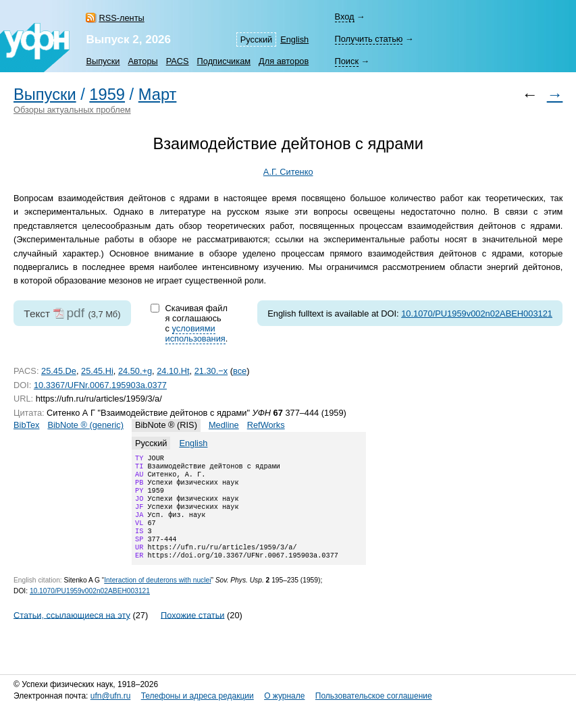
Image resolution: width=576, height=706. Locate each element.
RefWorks (266, 425)
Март (157, 94)
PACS (177, 61)
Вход (345, 16)
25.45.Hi (97, 371)
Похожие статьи (192, 632)
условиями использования (195, 333)
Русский (256, 39)
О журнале (284, 696)
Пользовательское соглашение (373, 696)
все (239, 371)
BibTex (26, 425)
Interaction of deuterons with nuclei (157, 597)
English (294, 39)
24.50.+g (135, 371)
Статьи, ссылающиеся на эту (72, 632)
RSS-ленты (121, 18)
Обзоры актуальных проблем (72, 110)
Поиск (347, 61)
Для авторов (284, 61)
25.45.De (58, 371)
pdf (75, 313)
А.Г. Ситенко (288, 172)
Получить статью (369, 39)
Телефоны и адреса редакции (197, 696)
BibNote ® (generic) (85, 425)
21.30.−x (211, 371)
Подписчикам (224, 61)
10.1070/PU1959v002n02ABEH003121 (476, 313)
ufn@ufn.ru (110, 696)
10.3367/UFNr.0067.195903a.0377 (100, 385)
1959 (107, 94)
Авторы (143, 61)
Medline (224, 425)
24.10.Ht (173, 371)
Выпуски (103, 61)
